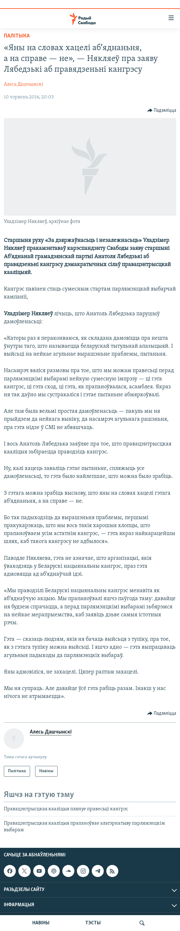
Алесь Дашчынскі (23, 84)
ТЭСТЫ (93, 923)
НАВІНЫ (40, 923)
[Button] (162, 110)
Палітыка (17, 36)
